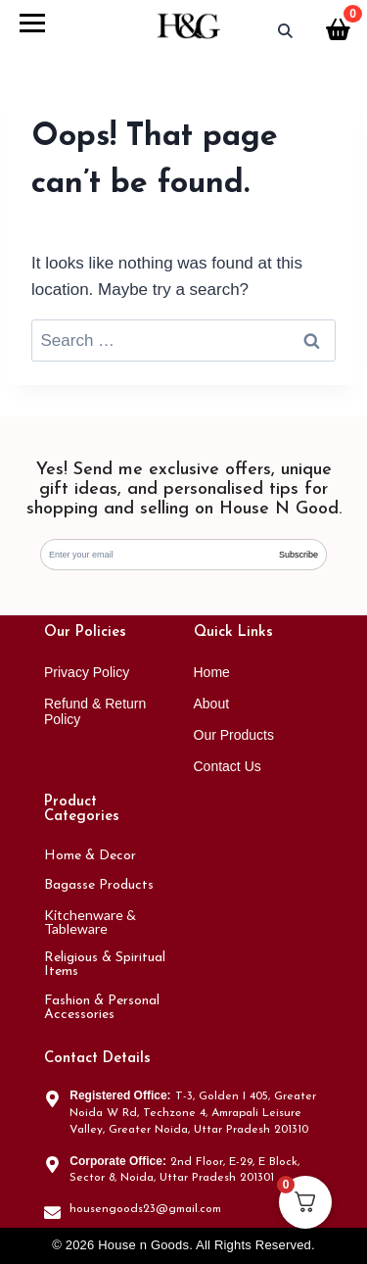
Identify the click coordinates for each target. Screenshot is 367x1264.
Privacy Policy (86, 672)
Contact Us (227, 766)
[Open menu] (32, 25)
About (212, 703)
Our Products (234, 735)
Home (212, 672)
